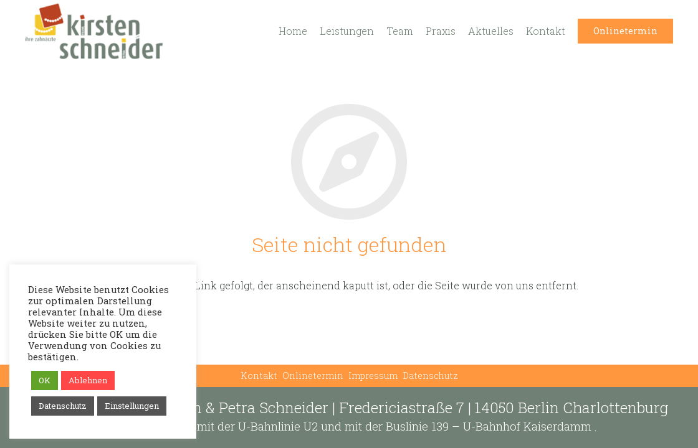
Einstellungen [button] (132, 405)
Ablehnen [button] (88, 380)
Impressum (373, 375)
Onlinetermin (312, 375)
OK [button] (44, 380)
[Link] (94, 31)
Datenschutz (430, 375)
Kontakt (259, 375)
